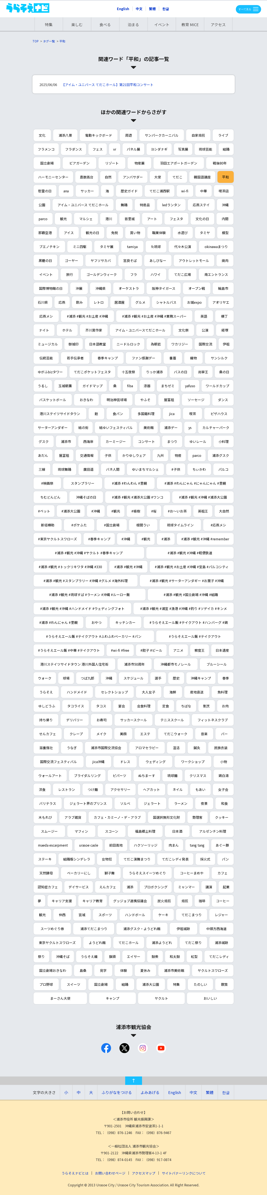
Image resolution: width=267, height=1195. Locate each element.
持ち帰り (46, 719)
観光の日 (92, 232)
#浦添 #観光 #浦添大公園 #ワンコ (137, 497)
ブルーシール (217, 664)
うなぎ (72, 747)
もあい (200, 789)
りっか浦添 (154, 371)
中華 (203, 190)
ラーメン (180, 803)
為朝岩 (156, 344)
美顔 (123, 733)
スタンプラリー (82, 483)
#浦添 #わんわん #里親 (129, 483)
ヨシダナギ (159, 149)
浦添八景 (65, 135)
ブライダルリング (87, 775)
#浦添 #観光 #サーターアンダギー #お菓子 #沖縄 (187, 580)
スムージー (49, 831)
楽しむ (77, 24)
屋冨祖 (64, 455)
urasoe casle (88, 845)
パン (225, 859)
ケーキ (163, 914)
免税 (114, 232)
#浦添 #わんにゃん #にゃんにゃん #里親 (195, 483)
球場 (66, 678)
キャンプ (112, 998)
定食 (165, 705)
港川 (108, 218)
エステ (145, 733)
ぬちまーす (146, 775)
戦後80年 (220, 163)
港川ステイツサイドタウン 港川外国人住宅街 (74, 664)
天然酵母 (46, 872)
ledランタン (171, 204)
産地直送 (197, 692)
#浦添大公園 (70, 511)
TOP (35, 41)
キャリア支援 (62, 900)
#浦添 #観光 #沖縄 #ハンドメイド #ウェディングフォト (82, 608)
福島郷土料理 (145, 831)
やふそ (145, 399)
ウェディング (156, 761)
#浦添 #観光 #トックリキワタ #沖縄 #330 (70, 566)
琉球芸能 (205, 149)
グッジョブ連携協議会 (130, 900)
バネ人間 (112, 469)
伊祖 (226, 344)
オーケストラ (129, 288)
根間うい (143, 524)
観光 (63, 218)
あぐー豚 (222, 845)
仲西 (62, 914)
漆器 (147, 385)
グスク (44, 441)
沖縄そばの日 (86, 497)
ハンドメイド (77, 692)
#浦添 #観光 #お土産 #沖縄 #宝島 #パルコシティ (192, 566)
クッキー (221, 817)
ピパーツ (119, 775)
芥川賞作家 (93, 330)
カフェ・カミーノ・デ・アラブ (117, 817)
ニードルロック (128, 344)
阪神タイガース (163, 288)
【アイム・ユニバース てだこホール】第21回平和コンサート (107, 84)
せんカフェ (47, 733)
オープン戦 (196, 288)
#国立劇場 (111, 524)
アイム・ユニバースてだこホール (140, 330)
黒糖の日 (45, 260)
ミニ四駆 (79, 246)
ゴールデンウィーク (101, 274)
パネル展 (133, 149)
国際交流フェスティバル (58, 761)
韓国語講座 (202, 176)
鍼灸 (196, 747)
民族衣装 (221, 747)
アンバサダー (133, 176)
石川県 (43, 302)
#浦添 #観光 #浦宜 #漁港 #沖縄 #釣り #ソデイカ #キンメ (183, 608)
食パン (118, 413)
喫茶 (192, 413)
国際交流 (205, 344)
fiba (130, 385)
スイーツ (73, 984)
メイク (101, 733)
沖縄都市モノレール (176, 664)
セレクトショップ (114, 692)
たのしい (200, 984)
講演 (208, 886)
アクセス (218, 24)
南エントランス (216, 274)
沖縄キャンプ (201, 678)
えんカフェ (107, 886)
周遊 (128, 135)
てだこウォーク (175, 733)
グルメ (140, 302)
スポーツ (105, 914)
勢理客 (197, 817)
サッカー (87, 190)
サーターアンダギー (53, 427)
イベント (161, 24)
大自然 (224, 511)
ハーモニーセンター (53, 176)
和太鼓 (175, 956)
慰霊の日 (45, 190)
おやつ (96, 622)
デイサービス (78, 886)
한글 (165, 8)
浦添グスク (220, 455)
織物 (193, 357)
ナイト (44, 330)
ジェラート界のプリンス (88, 803)
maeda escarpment (53, 845)
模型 (225, 232)
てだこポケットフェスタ (92, 371)
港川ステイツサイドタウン (60, 413)
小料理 (224, 441)
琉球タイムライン (180, 524)
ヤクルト (161, 998)
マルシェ (86, 218)
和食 (224, 803)
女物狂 (107, 859)
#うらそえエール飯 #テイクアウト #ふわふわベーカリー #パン (93, 636)
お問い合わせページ (110, 1173)
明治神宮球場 (117, 399)
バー (224, 733)
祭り (41, 956)
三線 (42, 469)
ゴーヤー (71, 260)
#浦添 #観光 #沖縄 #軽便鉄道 (190, 552)
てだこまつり (191, 914)
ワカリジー (179, 344)
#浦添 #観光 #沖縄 (128, 566)
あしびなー (157, 260)
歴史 (176, 678)
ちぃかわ (199, 469)
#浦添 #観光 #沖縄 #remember (205, 538)
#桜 (154, 511)
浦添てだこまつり (93, 928)
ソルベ (125, 803)
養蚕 (172, 357)
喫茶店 (224, 190)
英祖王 (203, 511)
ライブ (223, 135)
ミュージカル (48, 344)
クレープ (76, 733)
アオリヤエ (220, 302)
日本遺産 (222, 650)
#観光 (115, 511)
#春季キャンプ (99, 538)
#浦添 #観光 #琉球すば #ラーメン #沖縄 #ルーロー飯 (89, 594)
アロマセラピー (147, 747)
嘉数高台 (86, 176)
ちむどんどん (50, 497)
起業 (226, 886)
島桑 (83, 970)
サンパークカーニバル (161, 135)
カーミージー (116, 441)
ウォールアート (50, 775)
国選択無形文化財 (166, 817)
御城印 (73, 344)
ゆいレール (197, 441)
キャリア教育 (92, 900)
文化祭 (183, 330)
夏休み (145, 970)
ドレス (125, 761)
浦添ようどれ (162, 942)
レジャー (221, 914)
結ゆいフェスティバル (116, 427)
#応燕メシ (218, 524)
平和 (62, 41)
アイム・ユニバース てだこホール (83, 204)
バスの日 (180, 371)
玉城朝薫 (65, 385)
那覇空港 (45, 232)
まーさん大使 (60, 998)
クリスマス (197, 775)
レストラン (66, 789)
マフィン (81, 831)
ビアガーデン (79, 163)
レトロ (99, 302)
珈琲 (202, 900)
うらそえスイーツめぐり (147, 872)
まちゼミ (167, 385)
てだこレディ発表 (175, 859)
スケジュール (133, 678)
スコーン (111, 831)
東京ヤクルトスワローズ (57, 942)
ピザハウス (219, 413)
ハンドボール (135, 914)
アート (152, 218)
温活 (176, 747)
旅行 (69, 274)
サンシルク (219, 357)
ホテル (67, 330)
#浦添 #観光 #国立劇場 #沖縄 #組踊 (191, 594)
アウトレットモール (194, 260)
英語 (203, 316)
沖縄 (225, 204)
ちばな (186, 705)
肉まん (174, 845)
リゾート (112, 163)
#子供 (175, 469)
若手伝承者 (75, 357)
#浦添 (165, 538)
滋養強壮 (46, 747)
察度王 (200, 650)
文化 (42, 135)
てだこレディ (219, 956)
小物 (223, 761)
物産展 (139, 163)
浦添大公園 (150, 984)
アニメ (178, 650)
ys (190, 427)
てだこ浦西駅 (159, 190)
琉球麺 (172, 775)
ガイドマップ (92, 385)
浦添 (130, 886)
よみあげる (150, 1092)
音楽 (204, 733)
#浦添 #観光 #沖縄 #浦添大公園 (203, 497)
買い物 (135, 232)
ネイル (178, 789)
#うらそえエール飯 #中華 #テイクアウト (69, 650)
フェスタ (176, 218)
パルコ (223, 469)
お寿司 (102, 719)
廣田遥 (88, 469)
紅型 (194, 956)
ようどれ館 (97, 942)
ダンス (223, 399)
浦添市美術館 (174, 970)
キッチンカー (125, 622)
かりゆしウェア (134, 455)
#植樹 (135, 511)
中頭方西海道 (216, 928)
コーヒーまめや (192, 872)
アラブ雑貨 (72, 817)
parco (43, 218)
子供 (108, 455)
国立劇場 (47, 163)
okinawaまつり (216, 246)
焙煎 (184, 900)
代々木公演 (182, 246)
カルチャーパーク (215, 427)
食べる (105, 24)
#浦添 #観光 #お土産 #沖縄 (87, 316)
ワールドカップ (217, 385)
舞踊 (124, 204)
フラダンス (73, 149)
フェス (98, 149)
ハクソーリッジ (145, 845)
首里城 (130, 218)
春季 (225, 678)
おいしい (210, 998)
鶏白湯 (224, 775)
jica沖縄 (98, 761)
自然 (108, 176)
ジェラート (152, 803)
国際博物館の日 (51, 288)
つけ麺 (93, 789)
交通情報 (87, 455)
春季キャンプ (108, 357)
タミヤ (205, 232)
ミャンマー (186, 886)
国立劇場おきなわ (52, 970)
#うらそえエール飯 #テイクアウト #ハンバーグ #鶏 (188, 622)
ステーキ (45, 859)
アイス (69, 232)
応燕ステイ (201, 204)
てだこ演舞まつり (136, 859)
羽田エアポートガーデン (178, 163)
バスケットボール (52, 399)
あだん (43, 455)
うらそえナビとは (75, 1173)
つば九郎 (87, 678)
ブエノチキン (49, 246)
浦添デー (171, 427)
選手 (158, 678)
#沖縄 (95, 511)
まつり (172, 441)
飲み (79, 302)
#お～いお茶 (177, 511)
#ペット (44, 511)
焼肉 (225, 260)
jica (171, 413)
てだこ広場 (182, 274)
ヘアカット (151, 789)
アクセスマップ (143, 1173)
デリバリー (74, 719)
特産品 (145, 204)
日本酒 (177, 831)
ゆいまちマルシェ (145, 469)
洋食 (42, 789)
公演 (205, 330)
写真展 (183, 149)
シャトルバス (166, 302)
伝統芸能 (46, 357)
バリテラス (47, 803)
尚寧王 (203, 371)
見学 (103, 970)
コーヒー (222, 900)
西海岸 (88, 441)
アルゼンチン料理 (212, 831)
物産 (178, 455)
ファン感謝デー (143, 357)
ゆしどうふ (46, 705)
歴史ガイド (129, 190)
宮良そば (130, 260)
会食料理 (143, 705)
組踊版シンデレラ (76, 859)
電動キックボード (98, 135)
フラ (133, 274)
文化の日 (202, 218)
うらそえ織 (89, 956)
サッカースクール (133, 719)
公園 (42, 204)
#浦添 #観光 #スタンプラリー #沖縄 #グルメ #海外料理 (85, 580)
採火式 (205, 859)
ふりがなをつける (117, 1092)
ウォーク (44, 678)
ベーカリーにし (79, 872)
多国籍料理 (146, 413)
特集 (48, 24)
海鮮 (172, 692)
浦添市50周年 (134, 664)
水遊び (183, 232)
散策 (224, 984)
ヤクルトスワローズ (213, 970)
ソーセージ (196, 399)
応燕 (62, 302)
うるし (43, 385)
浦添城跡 (221, 942)
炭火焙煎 (164, 900)
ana (66, 190)
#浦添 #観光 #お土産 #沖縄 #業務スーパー (154, 316)
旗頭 (112, 956)
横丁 (224, 316)
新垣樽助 (47, 524)
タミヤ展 (106, 246)
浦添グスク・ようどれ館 (141, 928)
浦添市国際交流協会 (106, 747)
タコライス (75, 705)
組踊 (226, 149)
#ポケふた (79, 524)
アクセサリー (120, 789)
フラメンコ (46, 149)
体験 (123, 970)
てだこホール (128, 942)
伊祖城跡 (183, 928)
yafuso (190, 385)
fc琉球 (156, 246)
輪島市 (223, 288)
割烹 (206, 705)
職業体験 (159, 232)
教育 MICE (190, 24)
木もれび (45, 817)
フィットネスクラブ (212, 719)
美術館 (149, 427)
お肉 (225, 705)
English (123, 8)
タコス (101, 705)
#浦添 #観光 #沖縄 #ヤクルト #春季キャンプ (89, 552)
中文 (139, 8)
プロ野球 (46, 984)
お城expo (194, 302)
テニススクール (172, 719)
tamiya (132, 246)
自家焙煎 (198, 135)
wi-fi (184, 190)
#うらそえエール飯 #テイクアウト (195, 636)
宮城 (82, 914)
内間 (225, 218)
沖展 (79, 288)
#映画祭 (47, 483)
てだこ (177, 176)
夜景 (204, 803)
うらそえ (46, 692)
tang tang (197, 845)
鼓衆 (155, 956)
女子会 (223, 789)
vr (114, 149)
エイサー (133, 956)
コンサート (146, 441)
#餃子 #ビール (151, 650)
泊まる (133, 24)
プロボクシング (156, 886)
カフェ (222, 872)
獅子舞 (110, 872)
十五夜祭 (128, 371)
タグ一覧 (49, 41)
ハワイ (155, 274)
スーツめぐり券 (52, 928)
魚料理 (222, 692)
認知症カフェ (48, 886)
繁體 (152, 8)
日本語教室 (97, 344)
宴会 (121, 705)
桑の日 (224, 371)
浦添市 (66, 441)
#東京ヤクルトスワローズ (57, 538)
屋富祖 (169, 399)
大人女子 (148, 692)
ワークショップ (193, 761)
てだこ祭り (193, 942)
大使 (157, 176)
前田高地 (116, 845)
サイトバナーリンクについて (184, 1173)
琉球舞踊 (64, 469)
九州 (160, 455)
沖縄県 (100, 288)
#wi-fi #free (120, 650)
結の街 (83, 427)
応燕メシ (46, 316)
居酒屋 (119, 302)
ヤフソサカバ (101, 260)
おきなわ (86, 399)
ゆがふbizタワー (50, 371)
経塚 (224, 330)
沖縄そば (63, 956)
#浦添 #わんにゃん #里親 (58, 622)
